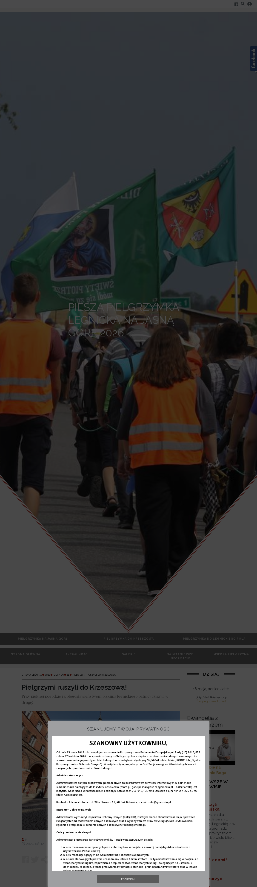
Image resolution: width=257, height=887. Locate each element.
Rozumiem (128, 879)
